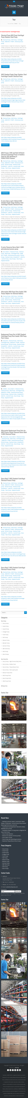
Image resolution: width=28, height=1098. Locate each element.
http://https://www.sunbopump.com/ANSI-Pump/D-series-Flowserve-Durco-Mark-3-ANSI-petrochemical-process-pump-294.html (14, 278)
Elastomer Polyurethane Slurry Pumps (11, 841)
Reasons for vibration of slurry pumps (11, 835)
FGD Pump (5, 858)
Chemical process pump (14, 255)
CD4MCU (5, 389)
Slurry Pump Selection (7, 834)
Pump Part (5, 340)
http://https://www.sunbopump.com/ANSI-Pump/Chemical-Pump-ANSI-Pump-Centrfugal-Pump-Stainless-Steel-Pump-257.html (12, 60)
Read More (5, 66)
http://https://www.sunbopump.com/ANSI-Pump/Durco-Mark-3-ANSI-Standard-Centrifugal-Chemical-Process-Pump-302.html (13, 509)
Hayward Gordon (16, 168)
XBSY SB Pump (5, 865)
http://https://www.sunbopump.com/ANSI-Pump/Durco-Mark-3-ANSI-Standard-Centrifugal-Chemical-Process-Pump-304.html (13, 598)
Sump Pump (5, 850)
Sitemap (17, 1067)
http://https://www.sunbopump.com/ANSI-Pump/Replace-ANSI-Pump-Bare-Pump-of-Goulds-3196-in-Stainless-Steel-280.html (13, 139)
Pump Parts (6, 437)
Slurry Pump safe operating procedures (11, 839)
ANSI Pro (10, 166)
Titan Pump (8, 168)
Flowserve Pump (14, 251)
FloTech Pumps (8, 164)
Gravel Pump (5, 852)
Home (15, 23)
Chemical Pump (6, 40)
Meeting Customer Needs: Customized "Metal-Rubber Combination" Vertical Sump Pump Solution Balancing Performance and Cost (13, 823)
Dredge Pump (5, 854)
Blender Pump (5, 861)
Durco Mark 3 (6, 251)
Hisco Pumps (12, 259)
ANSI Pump (14, 40)
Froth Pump (5, 856)
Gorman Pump (5, 863)
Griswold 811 (4, 166)
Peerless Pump (16, 164)
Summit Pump (16, 166)
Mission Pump (5, 859)
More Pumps (5, 868)
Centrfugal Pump (15, 253)
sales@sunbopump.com (12, 887)
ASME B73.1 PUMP (9, 41)
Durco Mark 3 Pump (7, 837)
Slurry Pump (5, 849)
